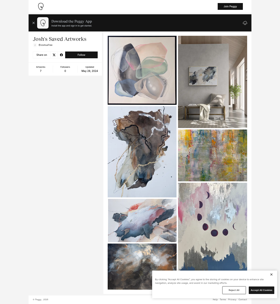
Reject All (234, 290)
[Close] (271, 274)
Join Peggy (230, 6)
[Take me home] (40, 6)
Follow (81, 54)
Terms (223, 299)
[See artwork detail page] (142, 70)
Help (215, 299)
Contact (243, 299)
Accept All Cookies (261, 290)
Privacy (232, 299)
